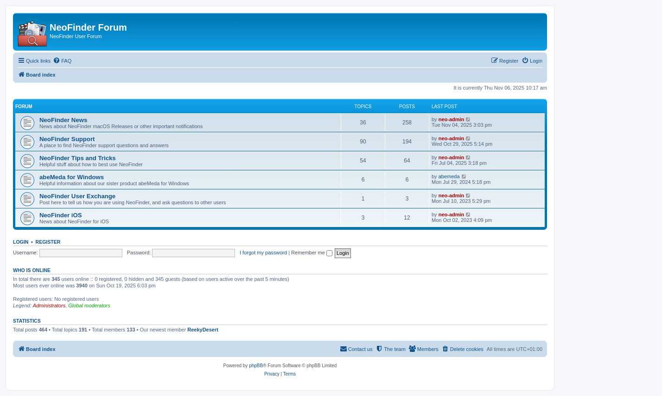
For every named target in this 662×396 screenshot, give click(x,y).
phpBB (256, 365)
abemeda (449, 176)
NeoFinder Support (67, 139)
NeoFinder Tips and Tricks (77, 158)
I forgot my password (263, 252)
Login (20, 242)
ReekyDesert (202, 329)
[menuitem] (62, 60)
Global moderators (89, 305)
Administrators (49, 305)
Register (48, 242)
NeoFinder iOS (60, 215)
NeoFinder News (63, 120)
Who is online (32, 270)
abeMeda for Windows (71, 177)
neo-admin (452, 119)
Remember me (311, 252)
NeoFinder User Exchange (77, 196)
